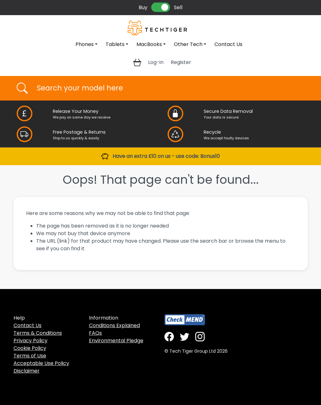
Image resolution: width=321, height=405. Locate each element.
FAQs (95, 333)
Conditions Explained (114, 325)
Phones (84, 44)
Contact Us (228, 44)
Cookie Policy (30, 348)
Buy (143, 7)
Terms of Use (30, 355)
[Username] (166, 88)
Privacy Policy (30, 340)
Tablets (115, 44)
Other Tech (188, 44)
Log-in (155, 62)
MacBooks (149, 44)
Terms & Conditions (38, 333)
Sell (178, 7)
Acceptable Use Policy (41, 363)
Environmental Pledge (116, 340)
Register (181, 62)
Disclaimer (27, 370)
